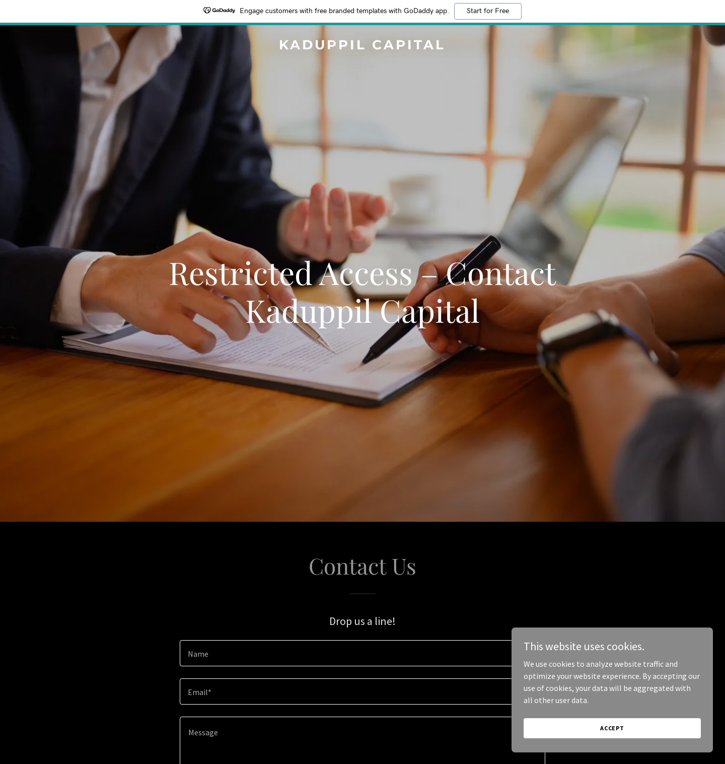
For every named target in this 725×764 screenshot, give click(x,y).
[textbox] (362, 653)
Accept (612, 728)
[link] (362, 46)
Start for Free (488, 11)
